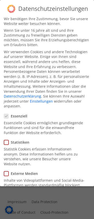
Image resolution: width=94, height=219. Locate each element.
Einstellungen (41, 100)
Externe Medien (22, 172)
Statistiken (18, 141)
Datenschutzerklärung (22, 95)
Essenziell (17, 114)
